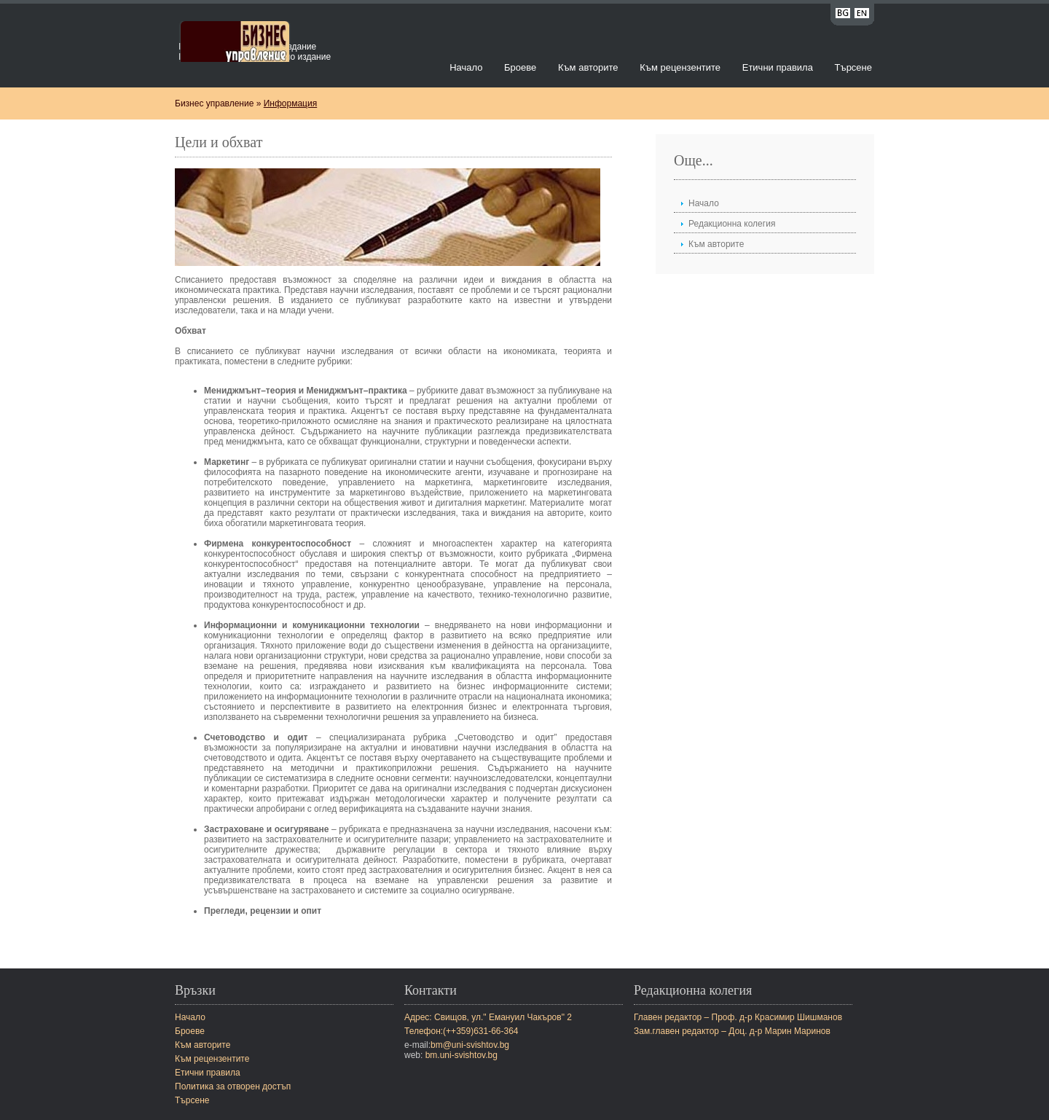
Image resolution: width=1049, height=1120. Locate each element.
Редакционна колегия (731, 224)
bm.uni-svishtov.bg (461, 1055)
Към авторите (588, 67)
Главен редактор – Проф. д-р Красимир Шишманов (738, 1017)
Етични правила (777, 67)
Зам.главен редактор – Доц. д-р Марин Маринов (732, 1031)
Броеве (520, 67)
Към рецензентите (680, 67)
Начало (465, 67)
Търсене (853, 67)
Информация (290, 103)
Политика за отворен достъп (233, 1086)
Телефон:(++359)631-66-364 (461, 1031)
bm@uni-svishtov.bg (470, 1045)
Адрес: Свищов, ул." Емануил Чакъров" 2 (488, 1017)
